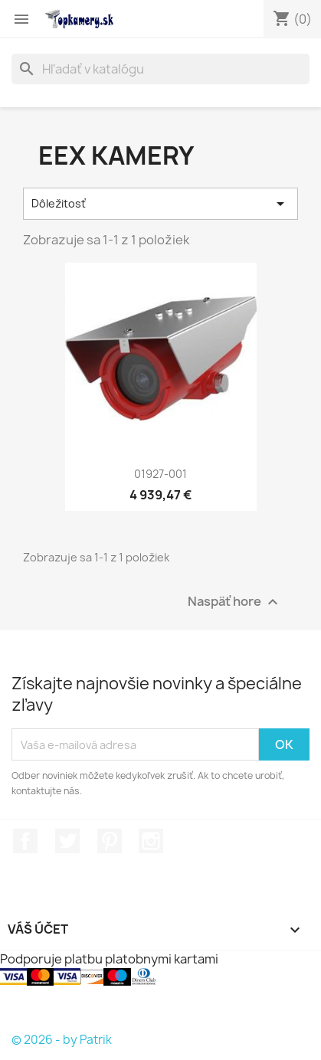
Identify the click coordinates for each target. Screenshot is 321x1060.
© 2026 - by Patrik (61, 1040)
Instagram (151, 841)
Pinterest (109, 841)
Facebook (25, 841)
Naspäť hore (235, 602)
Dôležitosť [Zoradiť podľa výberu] (160, 204)
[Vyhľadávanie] (160, 69)
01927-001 (160, 473)
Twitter (67, 841)
